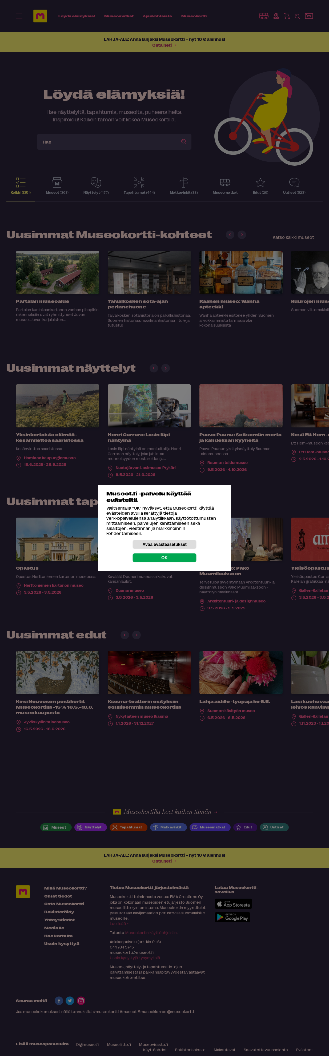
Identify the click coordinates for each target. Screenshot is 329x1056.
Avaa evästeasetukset (164, 544)
